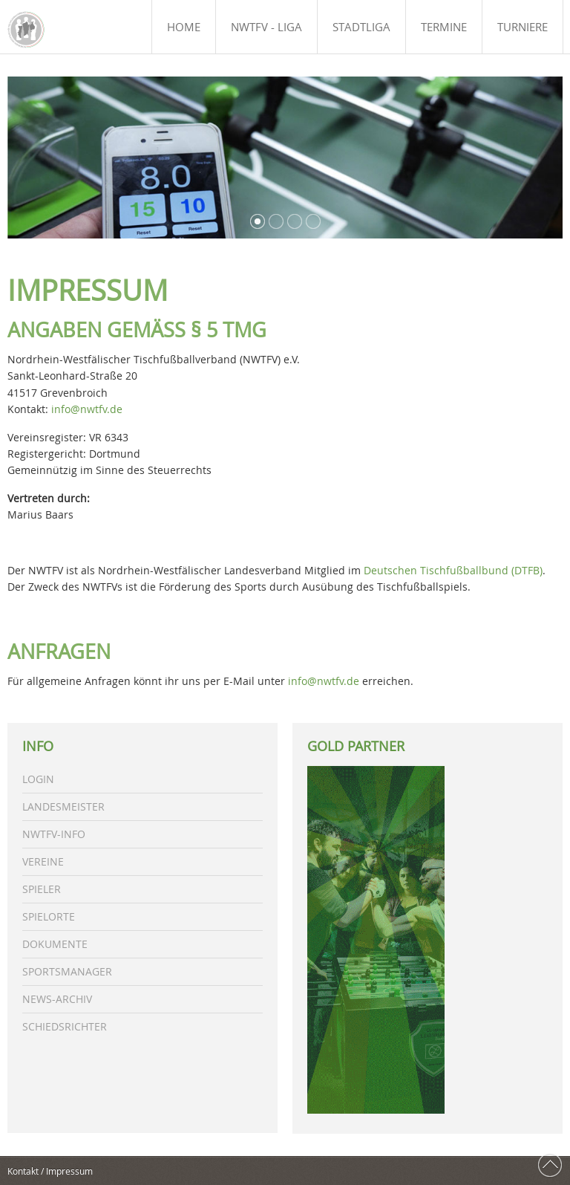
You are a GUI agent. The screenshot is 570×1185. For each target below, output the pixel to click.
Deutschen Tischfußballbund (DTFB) (453, 570)
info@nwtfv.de (86, 409)
